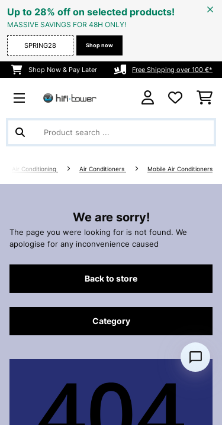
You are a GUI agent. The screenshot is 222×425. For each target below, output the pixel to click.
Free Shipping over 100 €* (172, 70)
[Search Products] (111, 132)
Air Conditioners (102, 169)
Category (111, 321)
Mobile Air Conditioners (180, 169)
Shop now (99, 45)
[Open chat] (195, 357)
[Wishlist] (175, 98)
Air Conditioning (35, 169)
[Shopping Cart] (205, 98)
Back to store (111, 278)
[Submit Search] (20, 132)
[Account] (147, 97)
